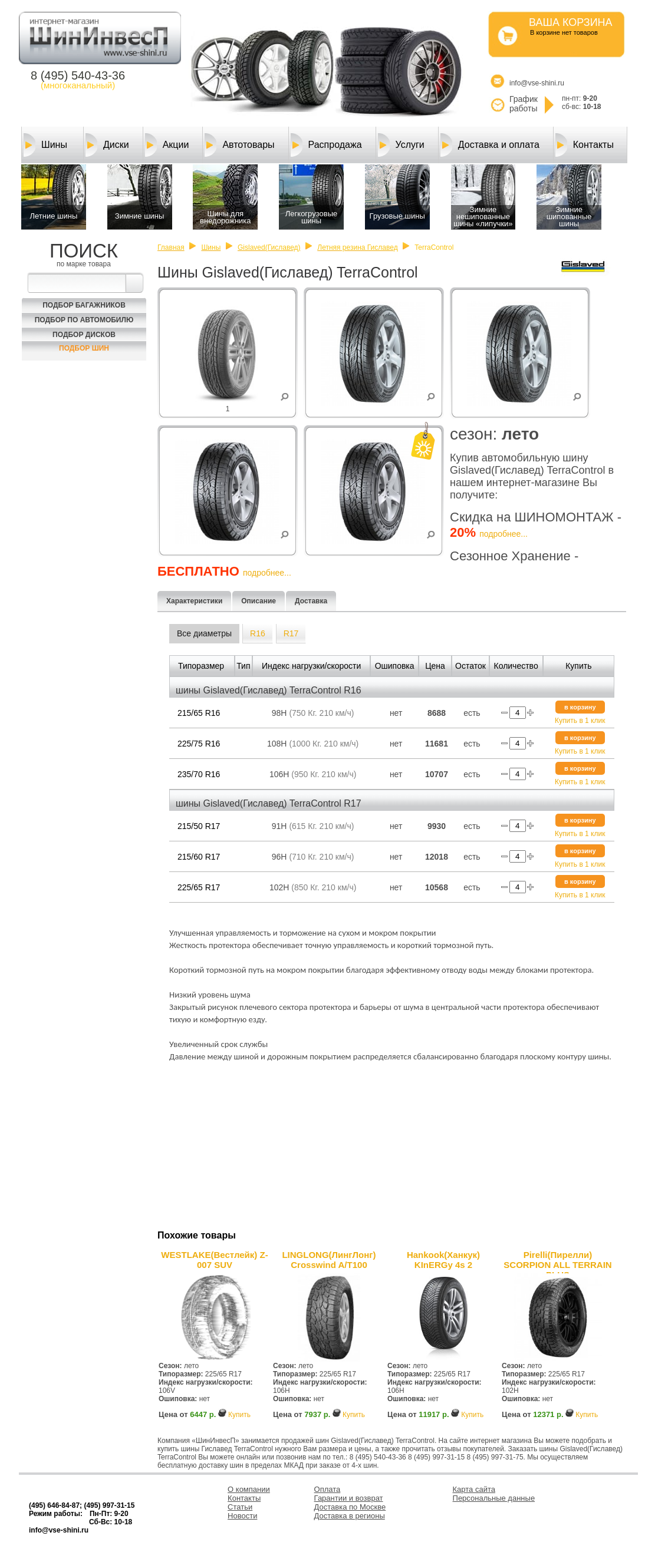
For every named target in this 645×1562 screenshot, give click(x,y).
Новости (242, 1515)
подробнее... (503, 534)
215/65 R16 (198, 713)
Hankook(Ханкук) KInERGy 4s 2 (443, 1260)
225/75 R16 (198, 743)
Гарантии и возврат (348, 1498)
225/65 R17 (198, 887)
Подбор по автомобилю (84, 320)
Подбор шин (84, 348)
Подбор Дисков (84, 335)
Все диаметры (204, 633)
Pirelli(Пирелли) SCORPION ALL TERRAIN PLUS (557, 1261)
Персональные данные (494, 1498)
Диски (107, 145)
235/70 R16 (198, 774)
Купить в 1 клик (580, 720)
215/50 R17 (198, 826)
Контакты (584, 145)
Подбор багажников (84, 305)
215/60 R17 (198, 856)
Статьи (240, 1506)
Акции (167, 145)
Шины (45, 145)
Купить (239, 1415)
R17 (291, 633)
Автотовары (239, 145)
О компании (249, 1489)
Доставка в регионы (349, 1515)
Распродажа (326, 145)
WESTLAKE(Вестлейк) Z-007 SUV (214, 1260)
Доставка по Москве (350, 1506)
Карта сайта (474, 1489)
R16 (257, 633)
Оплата (327, 1489)
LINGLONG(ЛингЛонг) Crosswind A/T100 (329, 1260)
